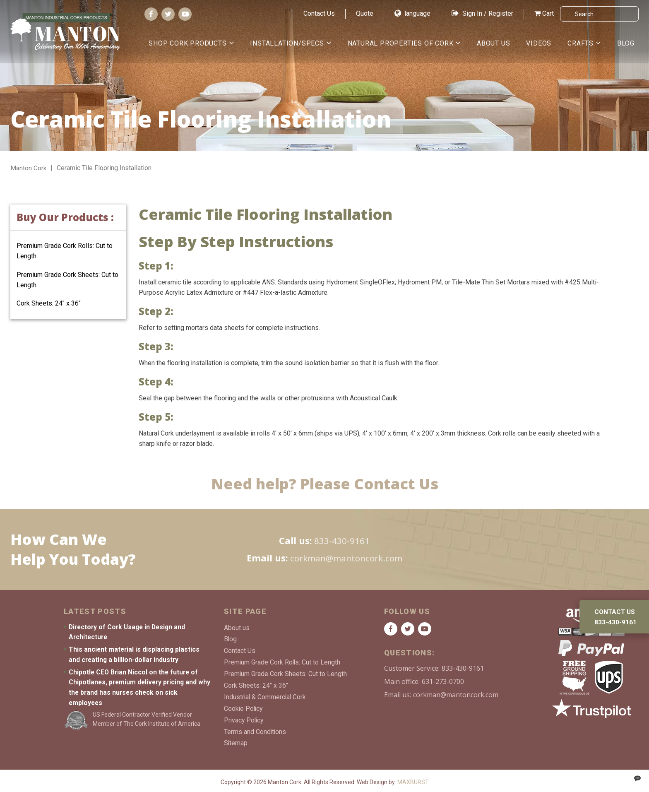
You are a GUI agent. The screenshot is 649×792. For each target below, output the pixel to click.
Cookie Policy (244, 706)
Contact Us (319, 13)
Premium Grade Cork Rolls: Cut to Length (282, 661)
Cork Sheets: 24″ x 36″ (49, 303)
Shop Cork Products (194, 43)
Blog (626, 43)
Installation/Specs (292, 43)
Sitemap (236, 740)
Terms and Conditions (255, 729)
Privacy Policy (244, 718)
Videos (540, 43)
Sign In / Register (482, 13)
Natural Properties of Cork (404, 43)
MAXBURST (413, 779)
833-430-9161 (342, 540)
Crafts (582, 43)
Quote (364, 13)
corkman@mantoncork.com (346, 557)
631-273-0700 (443, 681)
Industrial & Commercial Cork (266, 695)
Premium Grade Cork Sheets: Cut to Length (285, 672)
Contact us (615, 612)
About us (496, 43)
